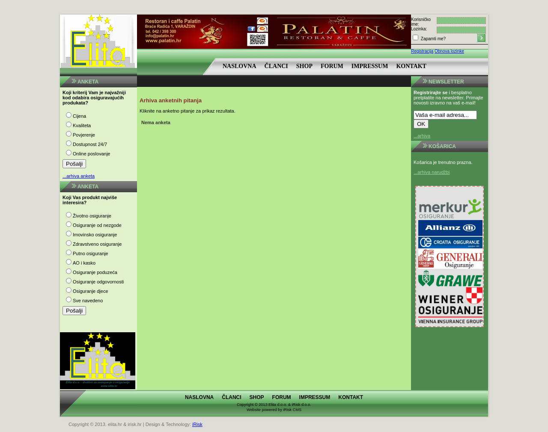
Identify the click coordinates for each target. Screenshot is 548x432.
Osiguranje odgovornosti (98, 281)
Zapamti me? (433, 38)
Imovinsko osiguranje (95, 234)
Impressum (369, 66)
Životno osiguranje (92, 215)
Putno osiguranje (90, 253)
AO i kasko (84, 262)
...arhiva (422, 135)
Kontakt (411, 66)
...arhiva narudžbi (432, 172)
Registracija (422, 51)
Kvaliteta (82, 125)
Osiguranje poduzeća (95, 272)
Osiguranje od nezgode (97, 225)
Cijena (79, 116)
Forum (332, 66)
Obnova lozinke (449, 51)
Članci (276, 66)
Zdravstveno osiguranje (97, 244)
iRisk (197, 424)
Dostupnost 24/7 (90, 144)
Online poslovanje (91, 153)
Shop (304, 66)
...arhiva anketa (79, 176)
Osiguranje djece (90, 291)
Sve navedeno (88, 300)
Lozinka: (419, 29)
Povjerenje (84, 134)
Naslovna (239, 66)
